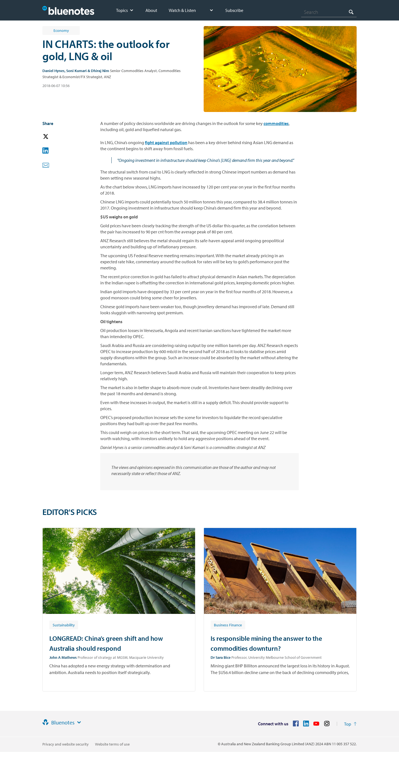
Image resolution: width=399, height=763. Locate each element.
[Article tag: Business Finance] (228, 624)
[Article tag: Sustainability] (63, 624)
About (151, 10)
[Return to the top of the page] (350, 724)
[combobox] (329, 12)
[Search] (329, 12)
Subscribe (234, 10)
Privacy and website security (65, 744)
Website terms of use (112, 744)
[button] (53, 137)
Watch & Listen (182, 10)
